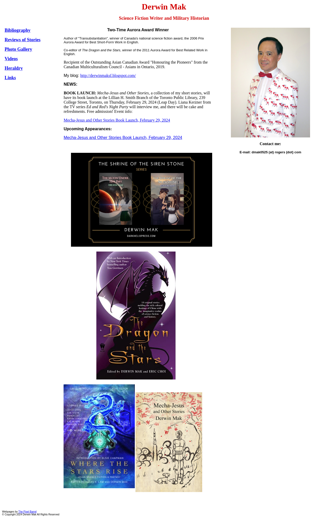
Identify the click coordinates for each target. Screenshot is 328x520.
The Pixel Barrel (27, 511)
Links (10, 77)
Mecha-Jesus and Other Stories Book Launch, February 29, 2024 (117, 120)
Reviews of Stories (22, 39)
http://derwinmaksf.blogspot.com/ (108, 75)
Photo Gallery (18, 49)
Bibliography (17, 30)
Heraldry (14, 68)
